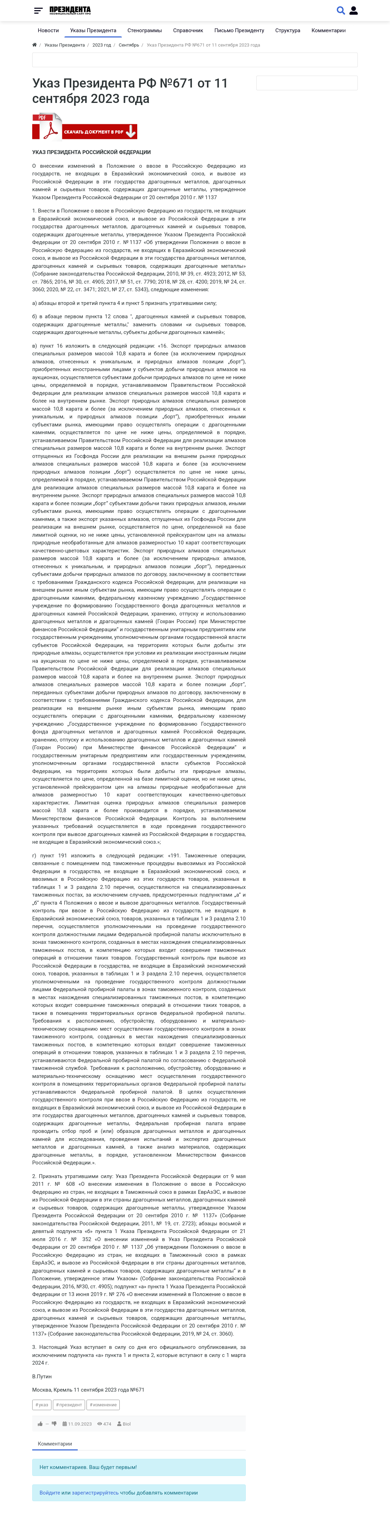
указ (43, 1404)
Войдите (50, 1493)
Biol (127, 1424)
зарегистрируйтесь (95, 1493)
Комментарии (55, 1444)
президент (70, 1404)
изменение (105, 1404)
